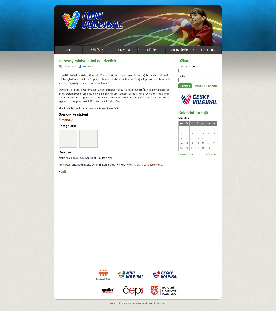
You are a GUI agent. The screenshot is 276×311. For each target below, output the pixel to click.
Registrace (212, 85)
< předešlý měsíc (185, 154)
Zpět (63, 171)
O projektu (207, 49)
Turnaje (68, 49)
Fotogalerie (179, 49)
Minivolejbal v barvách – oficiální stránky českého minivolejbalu (92, 20)
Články (152, 49)
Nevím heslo (199, 85)
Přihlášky (96, 49)
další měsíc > (211, 154)
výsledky (67, 120)
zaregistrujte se (153, 164)
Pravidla (124, 49)
